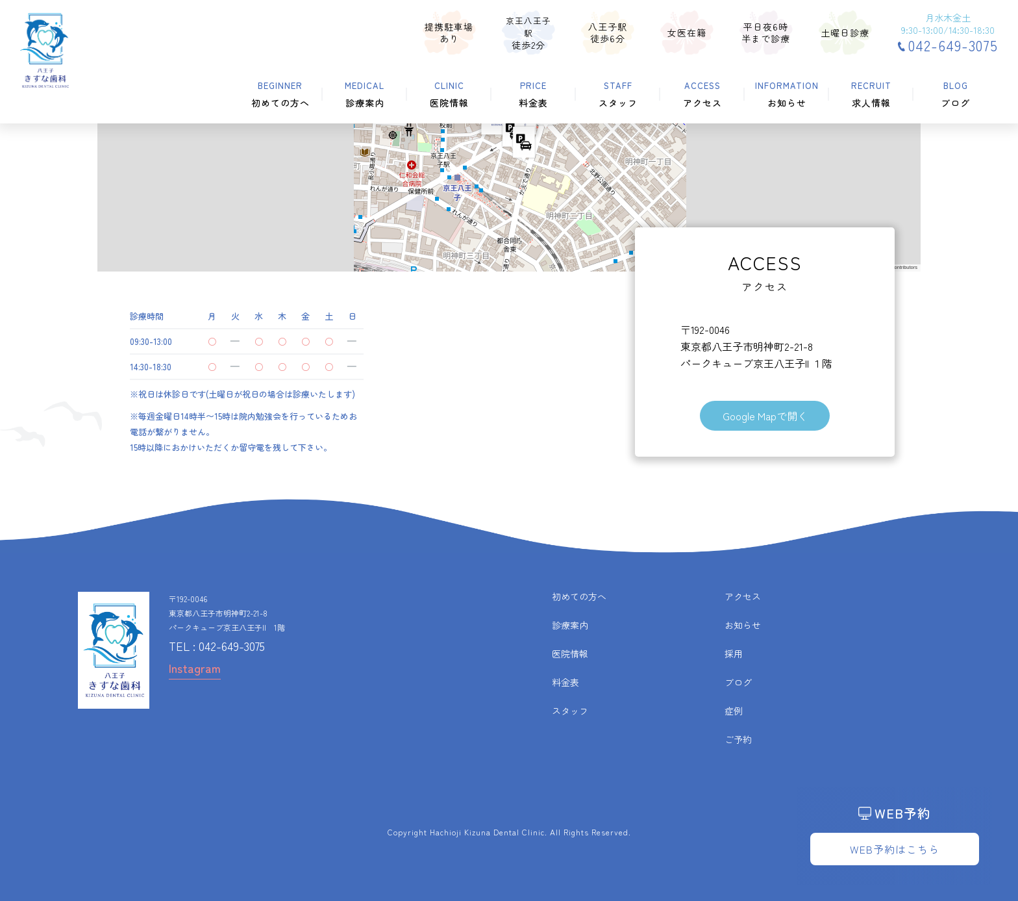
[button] (524, 144)
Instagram (195, 667)
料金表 (565, 682)
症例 (734, 710)
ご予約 (738, 739)
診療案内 (570, 624)
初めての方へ (579, 596)
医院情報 (570, 653)
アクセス (743, 596)
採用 (734, 653)
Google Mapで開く (765, 416)
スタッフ (570, 710)
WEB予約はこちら (894, 849)
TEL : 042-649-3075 (217, 645)
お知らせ (743, 624)
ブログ (738, 682)
